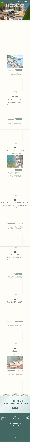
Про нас (2, 418)
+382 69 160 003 (18, 429)
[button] (20, 1)
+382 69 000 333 (15, 423)
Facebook (27, 418)
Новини (2, 419)
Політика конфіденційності (15, 437)
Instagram (27, 417)
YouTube (28, 419)
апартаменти (24, 1)
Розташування (3, 416)
